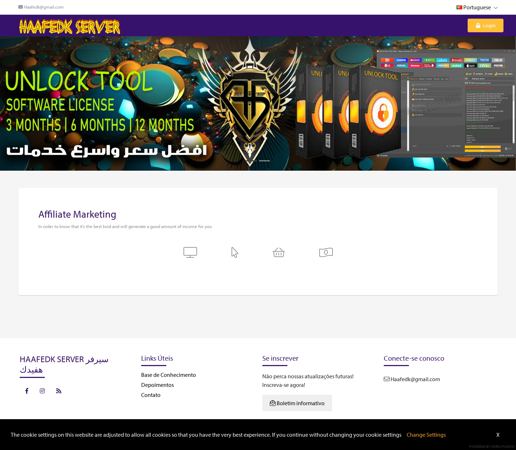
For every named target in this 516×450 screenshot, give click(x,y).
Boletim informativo (297, 403)
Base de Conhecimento (168, 374)
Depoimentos (157, 384)
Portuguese (477, 7)
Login (486, 25)
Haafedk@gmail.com (41, 7)
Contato (151, 394)
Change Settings (426, 434)
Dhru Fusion (502, 446)
